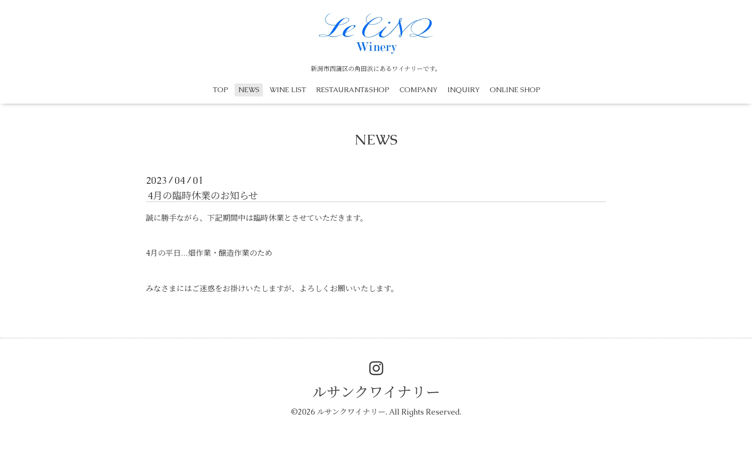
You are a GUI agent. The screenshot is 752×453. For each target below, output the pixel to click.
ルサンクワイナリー (376, 392)
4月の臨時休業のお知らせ (203, 196)
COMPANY (418, 89)
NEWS (248, 89)
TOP (220, 89)
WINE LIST (288, 89)
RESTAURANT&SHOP (352, 89)
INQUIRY (463, 89)
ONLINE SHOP (515, 89)
